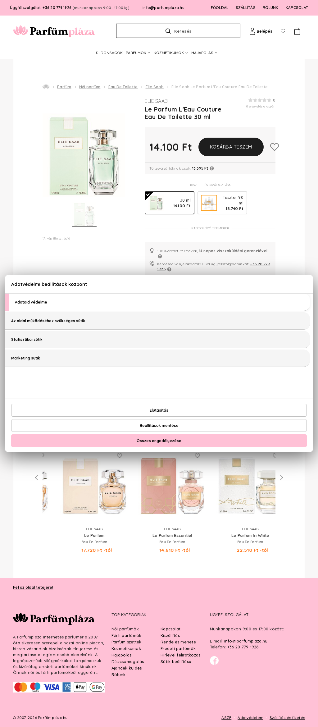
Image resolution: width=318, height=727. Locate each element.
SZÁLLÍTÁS (246, 7)
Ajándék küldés (126, 667)
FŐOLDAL (220, 7)
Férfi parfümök (126, 635)
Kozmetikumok (126, 648)
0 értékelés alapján (260, 106)
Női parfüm (90, 87)
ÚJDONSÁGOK (109, 52)
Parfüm (64, 87)
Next (281, 477)
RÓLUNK (271, 7)
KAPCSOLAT (297, 7)
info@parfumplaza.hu (163, 7)
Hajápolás (121, 654)
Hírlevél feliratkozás (180, 654)
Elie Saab (155, 87)
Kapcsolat (170, 628)
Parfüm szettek (126, 641)
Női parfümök (125, 628)
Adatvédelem (250, 717)
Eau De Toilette (123, 87)
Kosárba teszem (231, 147)
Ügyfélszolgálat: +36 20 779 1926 (69, 7)
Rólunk (118, 674)
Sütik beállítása (176, 661)
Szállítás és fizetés (287, 717)
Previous (36, 477)
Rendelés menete (178, 641)
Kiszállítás (170, 635)
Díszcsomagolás (127, 661)
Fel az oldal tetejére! (33, 587)
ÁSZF (226, 717)
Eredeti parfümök (178, 648)
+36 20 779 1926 (243, 646)
